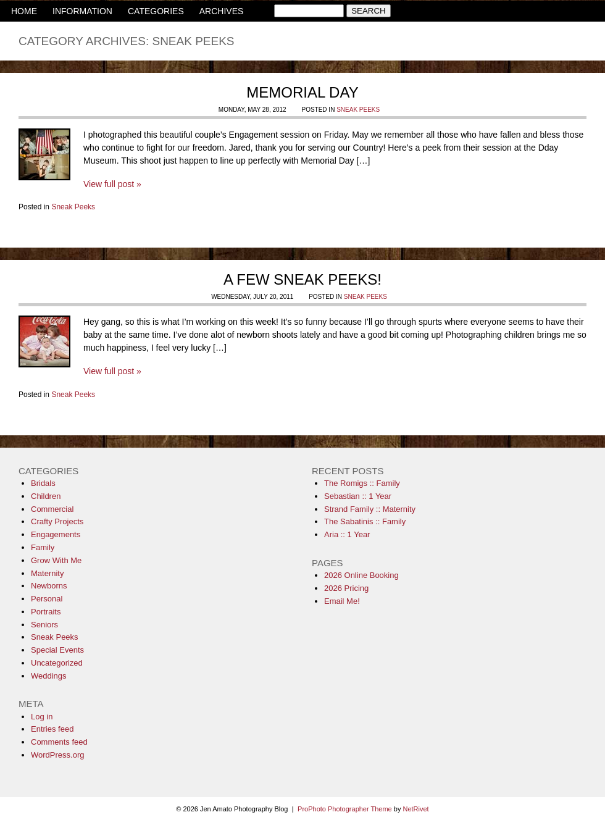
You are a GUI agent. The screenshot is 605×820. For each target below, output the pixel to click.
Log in (41, 716)
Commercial (52, 509)
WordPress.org (57, 754)
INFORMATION (82, 11)
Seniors (44, 624)
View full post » (112, 184)
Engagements (55, 534)
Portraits (45, 611)
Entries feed (52, 729)
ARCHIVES (221, 11)
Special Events (57, 650)
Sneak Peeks (358, 109)
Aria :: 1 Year (347, 534)
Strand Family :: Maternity (369, 509)
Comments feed (59, 742)
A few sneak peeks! (302, 279)
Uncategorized (57, 662)
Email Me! (342, 601)
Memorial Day (302, 92)
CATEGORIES (156, 11)
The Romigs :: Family (362, 483)
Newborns (49, 585)
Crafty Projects (57, 521)
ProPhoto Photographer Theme (345, 809)
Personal (46, 598)
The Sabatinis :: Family (365, 521)
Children (45, 496)
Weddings (49, 675)
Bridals (43, 483)
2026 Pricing (346, 588)
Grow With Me (56, 560)
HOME (24, 11)
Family (42, 547)
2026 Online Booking (361, 575)
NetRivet (415, 809)
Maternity (47, 573)
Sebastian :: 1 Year (357, 496)
